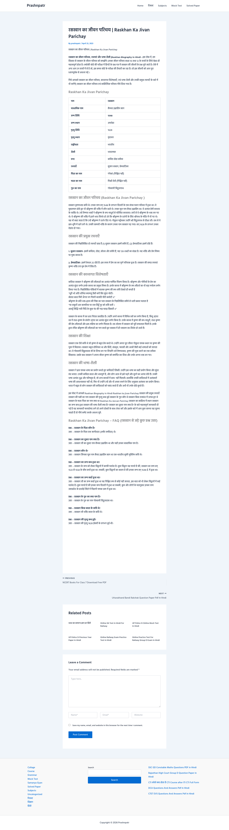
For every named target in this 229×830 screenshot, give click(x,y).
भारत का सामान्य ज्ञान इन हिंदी (79, 623)
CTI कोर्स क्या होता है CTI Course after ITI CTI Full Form (174, 782)
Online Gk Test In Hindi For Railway (112, 625)
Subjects (162, 6)
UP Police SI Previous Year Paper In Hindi (80, 639)
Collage (31, 767)
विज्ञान (30, 802)
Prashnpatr (36, 6)
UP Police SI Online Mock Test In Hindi (145, 625)
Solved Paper (193, 6)
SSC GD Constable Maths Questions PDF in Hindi (172, 767)
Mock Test (176, 6)
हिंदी (29, 806)
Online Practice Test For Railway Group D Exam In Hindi (146, 639)
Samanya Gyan (35, 783)
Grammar (32, 775)
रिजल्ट (150, 6)
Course (31, 771)
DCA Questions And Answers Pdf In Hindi (169, 788)
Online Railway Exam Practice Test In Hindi (113, 639)
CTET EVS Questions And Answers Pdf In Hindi (171, 794)
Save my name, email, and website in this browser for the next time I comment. (107, 725)
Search (91, 767)
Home (140, 6)
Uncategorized (35, 794)
